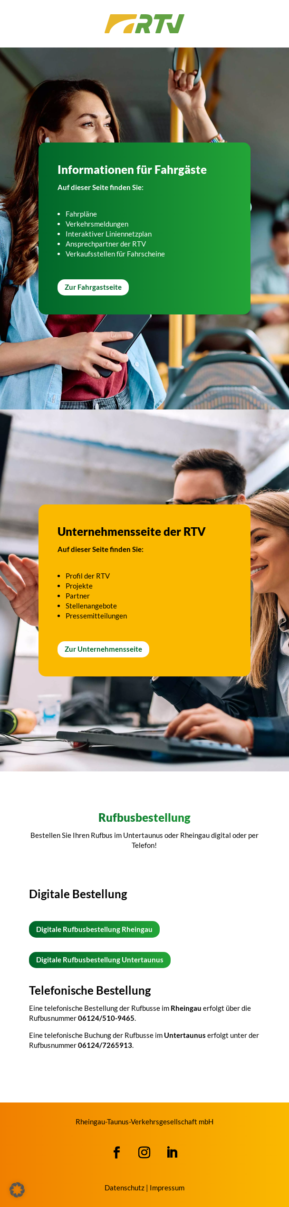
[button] (17, 1190)
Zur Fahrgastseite (93, 287)
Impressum (167, 1187)
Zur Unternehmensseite (103, 649)
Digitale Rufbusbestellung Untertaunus (100, 959)
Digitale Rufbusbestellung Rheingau (94, 929)
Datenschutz (124, 1187)
